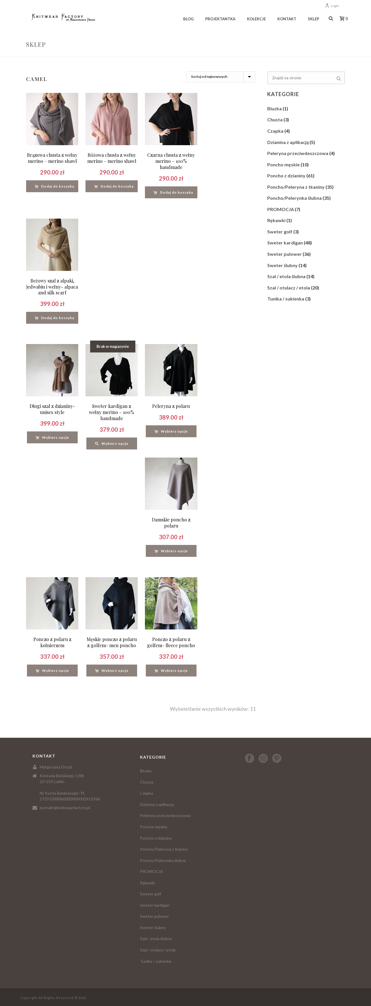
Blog (188, 19)
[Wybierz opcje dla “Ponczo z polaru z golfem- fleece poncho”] (171, 670)
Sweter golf (279, 231)
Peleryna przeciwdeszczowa (297, 153)
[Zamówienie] (221, 76)
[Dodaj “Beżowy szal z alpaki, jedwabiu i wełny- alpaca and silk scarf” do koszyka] (54, 318)
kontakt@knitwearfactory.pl (65, 807)
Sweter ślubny (282, 265)
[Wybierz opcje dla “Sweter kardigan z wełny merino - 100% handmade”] (111, 443)
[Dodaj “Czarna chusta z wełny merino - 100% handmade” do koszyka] (173, 192)
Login (332, 5)
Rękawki (276, 220)
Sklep (313, 19)
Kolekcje (256, 19)
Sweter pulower (284, 254)
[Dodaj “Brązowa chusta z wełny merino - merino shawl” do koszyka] (54, 186)
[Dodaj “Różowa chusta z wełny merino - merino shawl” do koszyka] (114, 186)
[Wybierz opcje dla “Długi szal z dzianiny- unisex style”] (52, 437)
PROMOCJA (280, 209)
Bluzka (274, 108)
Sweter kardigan (285, 242)
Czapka (275, 131)
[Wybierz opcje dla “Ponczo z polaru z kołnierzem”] (52, 670)
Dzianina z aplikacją (288, 142)
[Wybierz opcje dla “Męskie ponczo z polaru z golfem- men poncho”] (111, 670)
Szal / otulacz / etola (288, 287)
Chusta (275, 119)
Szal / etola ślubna (286, 276)
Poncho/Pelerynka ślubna (294, 198)
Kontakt (286, 19)
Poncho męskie (283, 164)
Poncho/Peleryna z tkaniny (296, 187)
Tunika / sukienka (285, 298)
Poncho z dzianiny (286, 175)
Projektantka (220, 19)
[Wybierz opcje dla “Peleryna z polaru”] (171, 431)
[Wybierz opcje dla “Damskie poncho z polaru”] (171, 551)
